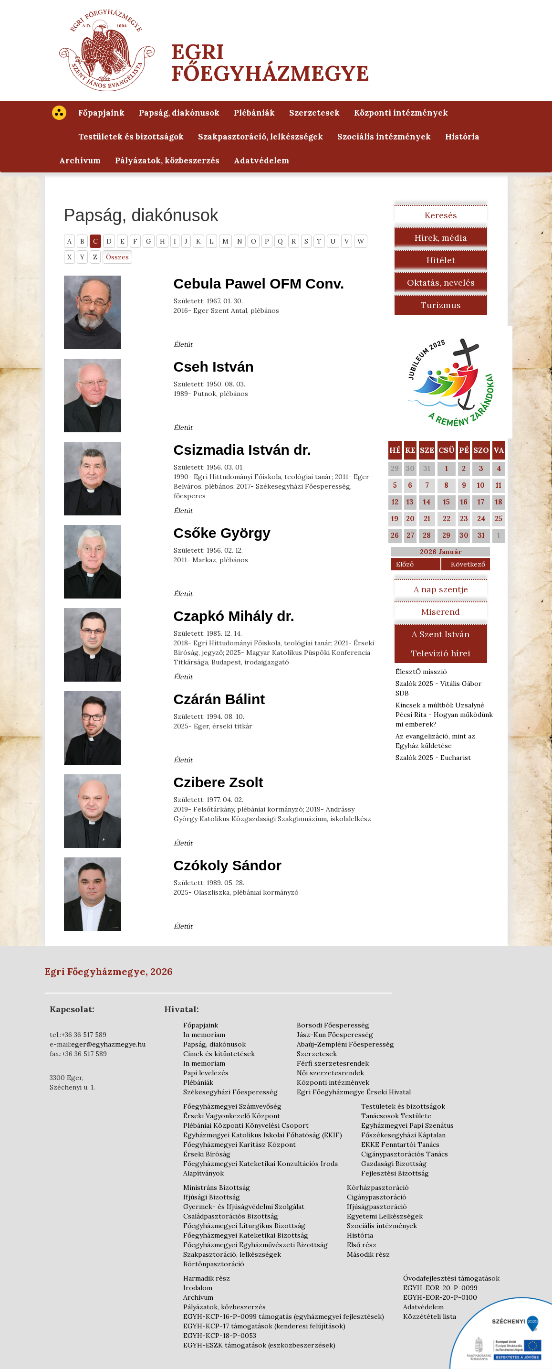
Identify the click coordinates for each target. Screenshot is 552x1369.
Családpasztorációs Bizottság (230, 1216)
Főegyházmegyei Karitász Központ (239, 1144)
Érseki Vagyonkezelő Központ (231, 1116)
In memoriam (204, 1034)
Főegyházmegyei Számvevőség (232, 1106)
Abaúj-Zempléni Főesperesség (345, 1044)
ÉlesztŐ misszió (421, 671)
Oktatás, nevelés (441, 282)
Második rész (368, 1254)
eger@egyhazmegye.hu (108, 1044)
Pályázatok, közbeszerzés (167, 160)
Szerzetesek (314, 112)
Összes (117, 257)
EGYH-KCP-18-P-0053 (219, 1335)
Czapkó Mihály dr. (234, 616)
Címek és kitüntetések (219, 1053)
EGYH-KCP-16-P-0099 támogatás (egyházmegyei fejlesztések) (283, 1316)
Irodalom (197, 1287)
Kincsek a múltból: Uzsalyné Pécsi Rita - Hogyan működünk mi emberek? (444, 714)
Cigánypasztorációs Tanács (404, 1154)
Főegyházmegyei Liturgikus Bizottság (244, 1225)
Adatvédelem (261, 160)
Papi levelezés (206, 1073)
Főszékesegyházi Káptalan (403, 1135)
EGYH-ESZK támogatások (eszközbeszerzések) (259, 1345)
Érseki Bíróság (206, 1154)
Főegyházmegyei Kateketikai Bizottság (245, 1235)
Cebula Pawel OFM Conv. (259, 283)
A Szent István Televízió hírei (440, 644)
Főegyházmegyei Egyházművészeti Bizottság (255, 1245)
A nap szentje (441, 589)
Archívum (80, 160)
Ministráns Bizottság (216, 1187)
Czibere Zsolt (218, 782)
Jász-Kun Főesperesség (335, 1034)
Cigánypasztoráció (376, 1197)
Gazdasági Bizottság (394, 1163)
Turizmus (441, 304)
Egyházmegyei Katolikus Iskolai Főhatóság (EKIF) (262, 1135)
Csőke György (222, 533)
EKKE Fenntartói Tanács (400, 1144)
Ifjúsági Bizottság (211, 1197)
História (462, 136)
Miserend (440, 611)
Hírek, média (441, 237)
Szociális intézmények (384, 136)
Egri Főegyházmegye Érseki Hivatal (354, 1092)
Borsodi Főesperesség (333, 1025)
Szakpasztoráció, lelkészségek (260, 136)
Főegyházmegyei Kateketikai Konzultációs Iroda (260, 1163)
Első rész (361, 1245)
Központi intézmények (401, 112)
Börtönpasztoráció (213, 1264)
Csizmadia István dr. (242, 450)
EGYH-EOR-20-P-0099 (440, 1287)
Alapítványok (203, 1173)
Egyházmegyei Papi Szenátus (407, 1125)
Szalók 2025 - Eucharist (433, 757)
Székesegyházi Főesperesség (230, 1092)
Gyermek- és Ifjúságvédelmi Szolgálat (243, 1206)
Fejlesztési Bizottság (395, 1173)
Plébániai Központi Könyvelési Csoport (246, 1125)
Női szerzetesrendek (330, 1073)
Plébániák (254, 112)
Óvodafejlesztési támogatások (451, 1278)
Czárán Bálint (219, 699)
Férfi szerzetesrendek (333, 1063)
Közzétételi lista (429, 1316)
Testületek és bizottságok (131, 136)
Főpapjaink (101, 112)
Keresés (441, 215)
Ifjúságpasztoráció (377, 1206)
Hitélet (441, 260)
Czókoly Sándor (228, 865)
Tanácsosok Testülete (396, 1116)
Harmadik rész (206, 1278)
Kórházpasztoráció (378, 1187)
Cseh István (214, 366)
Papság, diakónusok (179, 112)
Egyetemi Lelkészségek (385, 1216)
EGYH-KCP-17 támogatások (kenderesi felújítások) (264, 1326)
